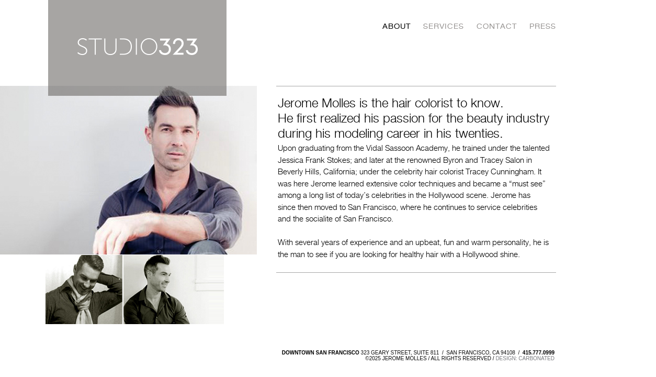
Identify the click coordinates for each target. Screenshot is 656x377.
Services (443, 26)
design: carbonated (525, 358)
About (396, 26)
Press (542, 26)
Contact (497, 26)
